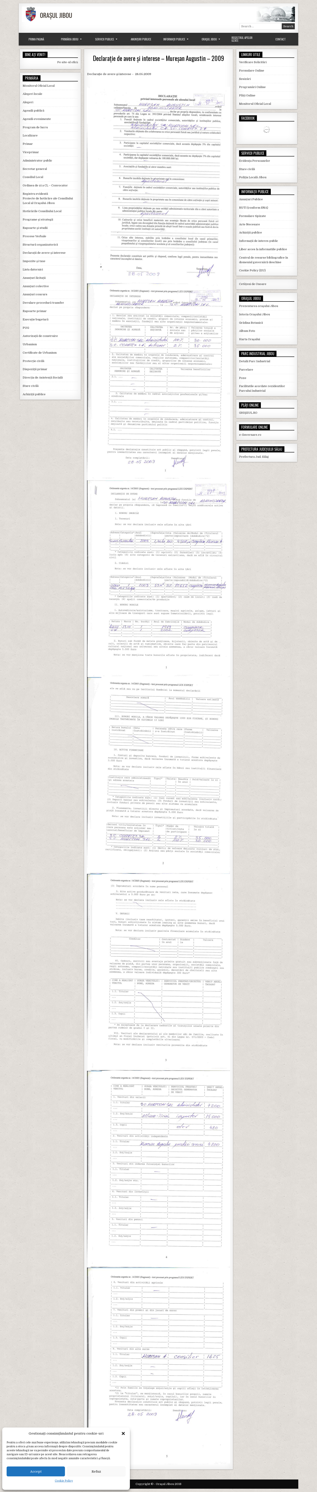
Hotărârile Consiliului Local (42, 211)
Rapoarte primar (35, 311)
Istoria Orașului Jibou (254, 314)
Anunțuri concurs (35, 294)
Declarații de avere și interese (44, 252)
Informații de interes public (258, 241)
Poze (242, 378)
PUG (26, 327)
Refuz (96, 1472)
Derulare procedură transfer (43, 302)
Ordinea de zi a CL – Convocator (45, 185)
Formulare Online (251, 70)
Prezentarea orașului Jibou (258, 306)
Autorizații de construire (40, 336)
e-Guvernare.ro (250, 434)
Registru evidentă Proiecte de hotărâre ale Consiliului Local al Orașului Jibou (48, 198)
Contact (280, 39)
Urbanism (30, 344)
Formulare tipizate (252, 216)
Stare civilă (31, 386)
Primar (28, 143)
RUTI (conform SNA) (253, 207)
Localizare (30, 135)
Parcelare (246, 369)
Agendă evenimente (37, 119)
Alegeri (28, 102)
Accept (36, 1472)
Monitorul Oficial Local (39, 85)
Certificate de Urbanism (40, 352)
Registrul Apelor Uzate (242, 39)
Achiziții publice (34, 394)
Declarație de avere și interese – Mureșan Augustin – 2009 (158, 58)
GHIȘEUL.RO (248, 412)
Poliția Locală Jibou (252, 177)
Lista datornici (33, 269)
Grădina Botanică (251, 322)
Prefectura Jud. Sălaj (254, 456)
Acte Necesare (249, 224)
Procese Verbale (34, 236)
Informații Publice (174, 39)
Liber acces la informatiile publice (263, 249)
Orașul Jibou (209, 39)
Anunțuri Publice (141, 39)
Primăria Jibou (69, 39)
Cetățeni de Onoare (252, 284)
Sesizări (245, 79)
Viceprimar (31, 152)
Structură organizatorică (40, 244)
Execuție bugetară (35, 319)
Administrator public (37, 160)
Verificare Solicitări (253, 62)
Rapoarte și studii (35, 228)
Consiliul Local (33, 177)
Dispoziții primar (35, 369)
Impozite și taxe (34, 261)
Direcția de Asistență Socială (43, 377)
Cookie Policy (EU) (252, 270)
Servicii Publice (104, 39)
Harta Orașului (249, 339)
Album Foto (247, 331)
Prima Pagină (36, 39)
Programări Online (252, 87)
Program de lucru (35, 127)
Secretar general (35, 169)
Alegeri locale (32, 94)
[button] (123, 1433)
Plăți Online (247, 95)
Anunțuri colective (36, 286)
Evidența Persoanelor (254, 160)
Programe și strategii (38, 219)
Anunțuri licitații (34, 277)
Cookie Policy (64, 1480)
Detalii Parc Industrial (254, 361)
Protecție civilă (33, 361)
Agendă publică (33, 110)
